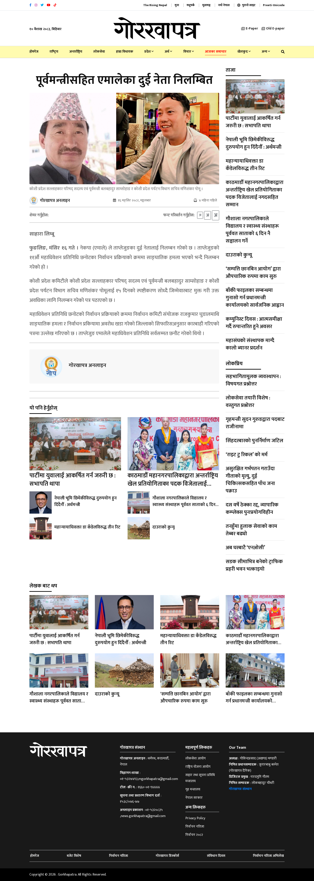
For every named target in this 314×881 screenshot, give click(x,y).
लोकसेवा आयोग (195, 758)
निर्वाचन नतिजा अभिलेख (268, 856)
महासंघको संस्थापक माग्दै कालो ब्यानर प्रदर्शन (250, 344)
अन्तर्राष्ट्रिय (75, 52)
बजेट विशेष (74, 856)
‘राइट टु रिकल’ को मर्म (247, 454)
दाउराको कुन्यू (163, 527)
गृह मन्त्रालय (192, 789)
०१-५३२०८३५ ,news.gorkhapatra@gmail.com (143, 813)
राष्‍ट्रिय (53, 52)
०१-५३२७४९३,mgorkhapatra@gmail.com (149, 779)
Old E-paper (273, 28)
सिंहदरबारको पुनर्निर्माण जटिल (254, 440)
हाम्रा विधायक (124, 52)
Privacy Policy (195, 818)
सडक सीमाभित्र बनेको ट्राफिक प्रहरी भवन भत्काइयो (254, 565)
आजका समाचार (215, 52)
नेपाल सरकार (194, 798)
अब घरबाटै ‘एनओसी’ (245, 547)
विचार (188, 52)
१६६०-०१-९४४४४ (149, 787)
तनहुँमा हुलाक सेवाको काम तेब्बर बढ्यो (251, 530)
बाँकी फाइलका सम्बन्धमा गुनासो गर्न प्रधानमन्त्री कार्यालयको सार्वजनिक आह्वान (255, 298)
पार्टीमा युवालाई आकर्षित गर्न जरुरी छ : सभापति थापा (72, 479)
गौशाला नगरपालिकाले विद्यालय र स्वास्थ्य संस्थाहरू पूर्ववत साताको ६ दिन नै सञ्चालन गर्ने (185, 504)
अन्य (266, 52)
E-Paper (249, 28)
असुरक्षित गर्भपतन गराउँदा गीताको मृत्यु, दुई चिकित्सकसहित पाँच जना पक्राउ (250, 479)
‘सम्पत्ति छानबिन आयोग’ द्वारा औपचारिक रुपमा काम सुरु (253, 273)
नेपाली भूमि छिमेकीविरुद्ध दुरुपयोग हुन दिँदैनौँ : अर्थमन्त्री (85, 501)
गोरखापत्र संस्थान (240, 789)
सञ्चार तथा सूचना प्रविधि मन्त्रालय (200, 778)
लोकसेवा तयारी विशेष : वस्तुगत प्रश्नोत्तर (248, 402)
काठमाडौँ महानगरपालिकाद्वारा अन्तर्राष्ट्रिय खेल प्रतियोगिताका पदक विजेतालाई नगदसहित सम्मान (173, 483)
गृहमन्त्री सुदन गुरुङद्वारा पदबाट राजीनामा (255, 423)
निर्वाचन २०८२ (194, 835)
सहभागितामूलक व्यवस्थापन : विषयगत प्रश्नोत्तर (253, 380)
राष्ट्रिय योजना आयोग (197, 767)
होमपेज (33, 52)
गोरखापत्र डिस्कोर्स (167, 856)
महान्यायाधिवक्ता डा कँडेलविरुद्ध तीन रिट (87, 527)
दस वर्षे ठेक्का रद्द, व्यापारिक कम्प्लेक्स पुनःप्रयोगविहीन (252, 509)
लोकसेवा (99, 52)
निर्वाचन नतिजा (194, 826)
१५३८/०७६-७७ (129, 802)
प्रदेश (149, 52)
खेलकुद (244, 52)
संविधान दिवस (216, 856)
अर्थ (168, 52)
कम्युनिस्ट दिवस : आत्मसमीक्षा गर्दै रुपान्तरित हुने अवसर (254, 323)
